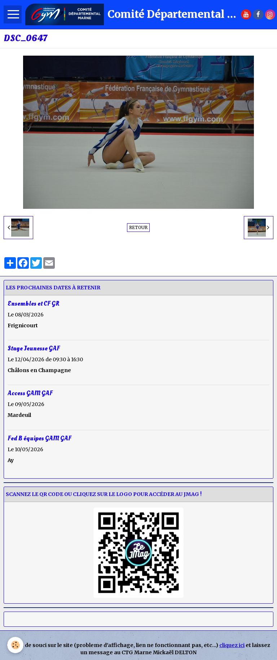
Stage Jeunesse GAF (34, 348)
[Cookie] (15, 645)
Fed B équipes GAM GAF (39, 438)
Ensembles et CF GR (33, 303)
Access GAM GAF (30, 393)
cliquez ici (232, 645)
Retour (138, 227)
